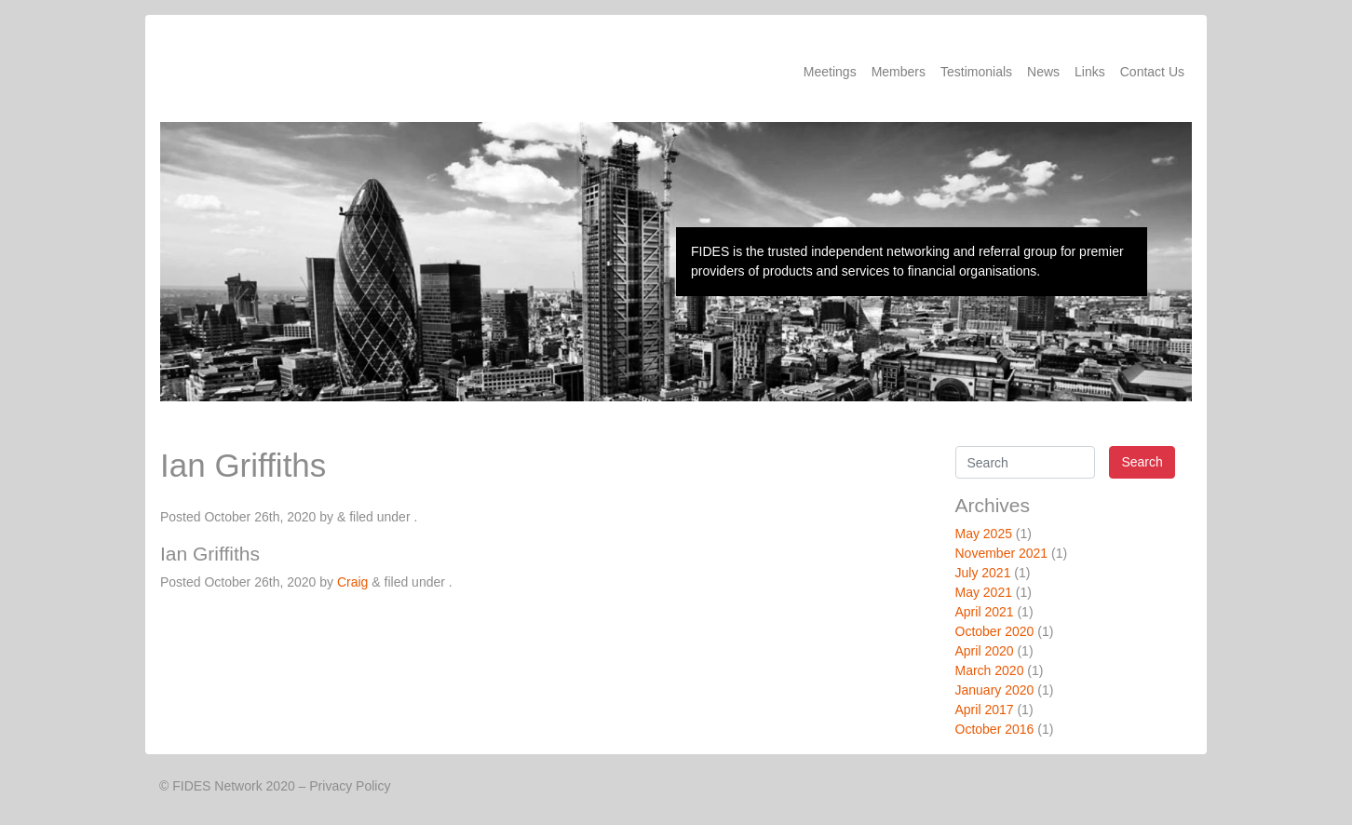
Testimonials (976, 71)
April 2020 (984, 650)
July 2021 (983, 572)
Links (1090, 71)
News (1043, 71)
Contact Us (1152, 71)
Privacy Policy (349, 785)
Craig (352, 582)
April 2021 (984, 611)
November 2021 (1001, 553)
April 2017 (984, 709)
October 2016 (994, 729)
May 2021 (983, 592)
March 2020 (989, 670)
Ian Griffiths (210, 553)
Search (1141, 461)
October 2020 (994, 631)
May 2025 (983, 533)
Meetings (830, 71)
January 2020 (994, 690)
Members (899, 71)
